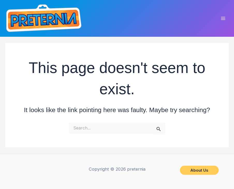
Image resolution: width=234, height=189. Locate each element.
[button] (199, 170)
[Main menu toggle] (223, 18)
